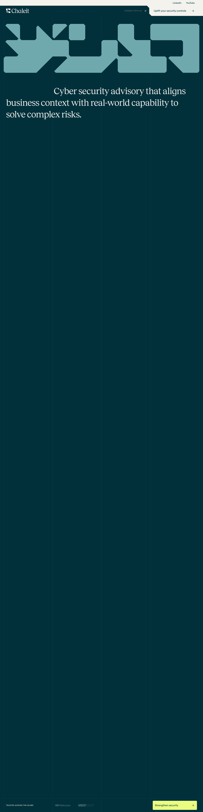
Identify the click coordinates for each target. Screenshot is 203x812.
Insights (93, 12)
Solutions (61, 12)
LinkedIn (177, 2)
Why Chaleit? (77, 12)
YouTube (190, 2)
